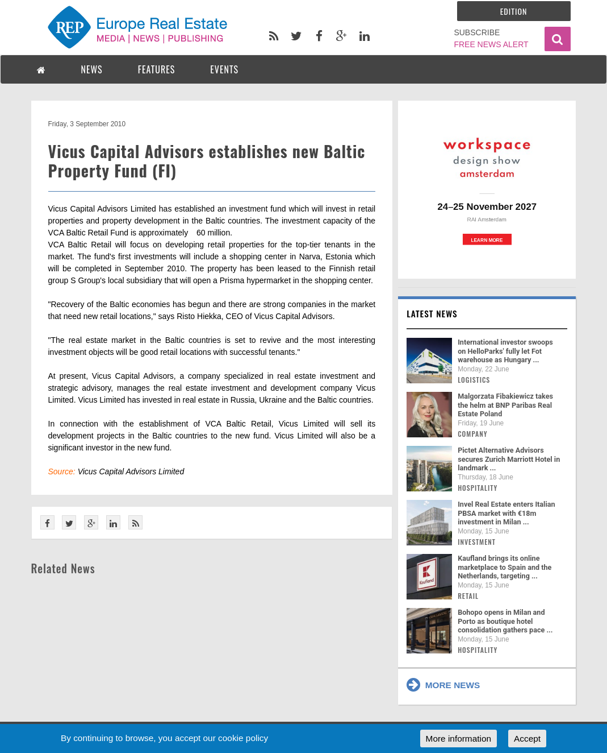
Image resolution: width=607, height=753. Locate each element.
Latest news (432, 313)
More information (458, 738)
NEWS (92, 69)
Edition (514, 11)
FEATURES (156, 69)
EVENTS (224, 69)
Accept (527, 738)
